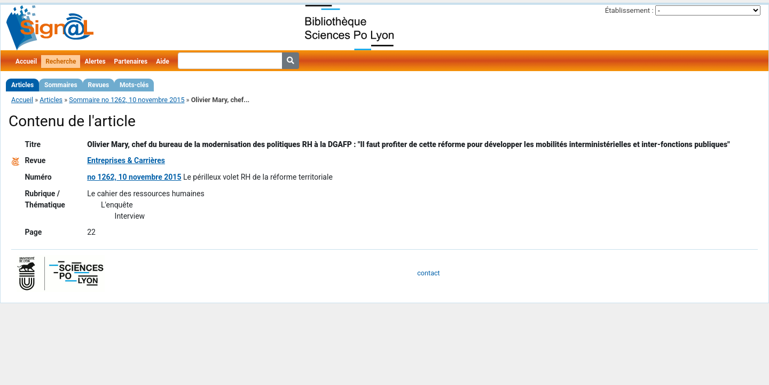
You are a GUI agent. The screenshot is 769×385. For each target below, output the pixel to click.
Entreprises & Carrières (126, 160)
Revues (98, 85)
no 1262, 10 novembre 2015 (134, 177)
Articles (22, 85)
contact (428, 273)
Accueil (26, 61)
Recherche (60, 61)
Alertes (94, 61)
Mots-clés (134, 85)
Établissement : (629, 10)
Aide (162, 61)
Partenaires (131, 61)
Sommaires (60, 85)
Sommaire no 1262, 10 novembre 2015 (126, 100)
